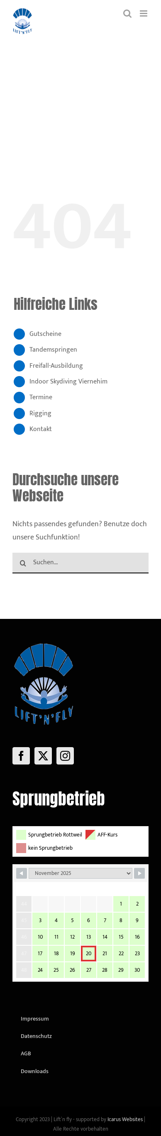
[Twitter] (43, 756)
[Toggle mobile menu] (144, 13)
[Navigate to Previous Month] (21, 873)
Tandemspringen (53, 349)
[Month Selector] (80, 873)
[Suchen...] (80, 563)
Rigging (40, 413)
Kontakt (40, 429)
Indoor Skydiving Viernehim (68, 381)
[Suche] (22, 563)
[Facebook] (21, 756)
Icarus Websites (125, 1119)
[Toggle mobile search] (127, 13)
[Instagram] (65, 756)
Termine (40, 397)
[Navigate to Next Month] (139, 873)
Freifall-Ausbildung (56, 365)
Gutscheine (45, 334)
